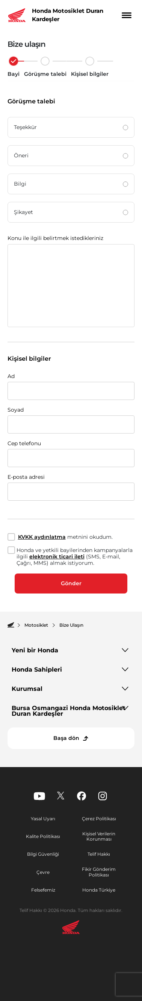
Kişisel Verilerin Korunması (98, 836)
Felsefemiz (43, 890)
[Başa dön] (71, 738)
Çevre (43, 872)
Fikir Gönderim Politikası (99, 872)
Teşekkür (71, 127)
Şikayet (71, 212)
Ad (11, 376)
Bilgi (71, 183)
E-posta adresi (26, 477)
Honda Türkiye (98, 890)
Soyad (16, 409)
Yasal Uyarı (43, 818)
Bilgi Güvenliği (43, 854)
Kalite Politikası (43, 836)
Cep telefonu (24, 443)
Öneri (71, 155)
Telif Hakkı (99, 854)
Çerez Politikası (99, 818)
